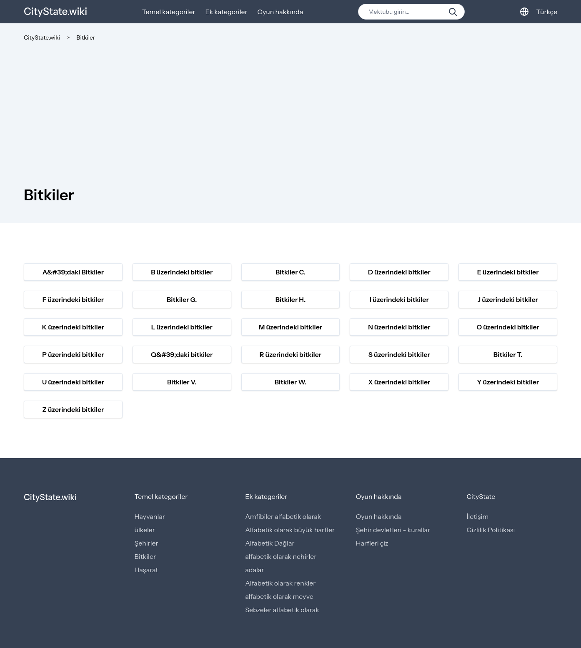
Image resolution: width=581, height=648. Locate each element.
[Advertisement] (290, 104)
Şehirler (146, 543)
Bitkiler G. (182, 299)
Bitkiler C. (290, 272)
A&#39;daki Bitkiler (73, 272)
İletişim (477, 516)
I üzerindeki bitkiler (399, 299)
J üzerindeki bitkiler (508, 299)
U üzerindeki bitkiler (73, 382)
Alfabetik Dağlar (269, 543)
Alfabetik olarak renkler (280, 583)
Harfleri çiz (372, 543)
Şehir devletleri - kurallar (393, 530)
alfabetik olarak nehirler (280, 556)
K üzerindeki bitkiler (73, 327)
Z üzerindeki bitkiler (73, 409)
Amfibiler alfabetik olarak (283, 516)
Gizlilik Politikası (490, 530)
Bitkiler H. (290, 299)
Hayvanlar (150, 516)
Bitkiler (85, 37)
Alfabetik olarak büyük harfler (290, 530)
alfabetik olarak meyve (279, 596)
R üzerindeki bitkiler (290, 354)
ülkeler (145, 530)
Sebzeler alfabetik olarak (282, 610)
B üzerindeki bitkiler (182, 272)
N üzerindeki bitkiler (399, 327)
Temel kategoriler (168, 11)
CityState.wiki (55, 11)
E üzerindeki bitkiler (508, 272)
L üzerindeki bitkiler (182, 327)
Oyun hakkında (280, 11)
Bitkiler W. (291, 382)
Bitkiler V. (182, 382)
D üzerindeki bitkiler (399, 272)
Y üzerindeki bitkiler (508, 382)
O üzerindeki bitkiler (507, 327)
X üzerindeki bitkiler (399, 382)
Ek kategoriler (226, 11)
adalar (254, 570)
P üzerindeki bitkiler (73, 354)
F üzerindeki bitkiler (73, 299)
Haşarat (146, 570)
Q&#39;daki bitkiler (182, 354)
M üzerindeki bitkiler (290, 327)
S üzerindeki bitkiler (399, 354)
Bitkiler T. (507, 354)
